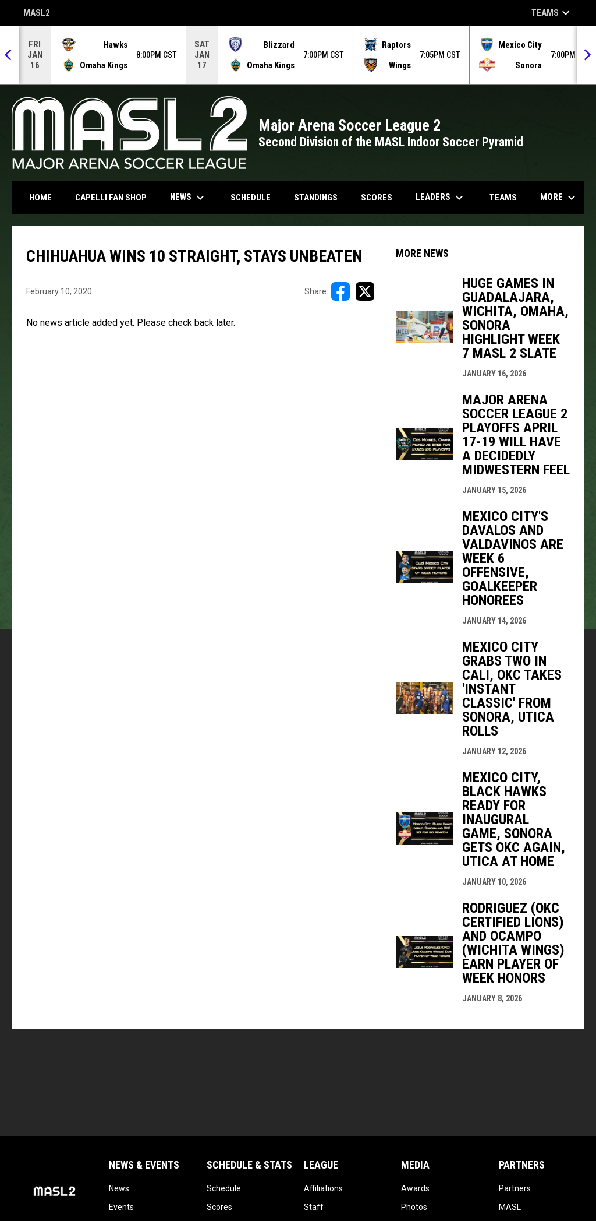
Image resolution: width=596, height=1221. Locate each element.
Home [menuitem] (40, 197)
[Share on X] (365, 291)
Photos (414, 1207)
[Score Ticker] (298, 55)
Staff (314, 1207)
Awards (415, 1188)
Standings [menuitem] (316, 197)
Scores (219, 1207)
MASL (510, 1207)
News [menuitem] (188, 198)
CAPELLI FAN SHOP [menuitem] (115, 197)
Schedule (224, 1188)
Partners (515, 1188)
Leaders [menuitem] (441, 198)
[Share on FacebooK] (340, 291)
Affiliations (323, 1188)
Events (121, 1207)
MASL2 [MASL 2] (36, 14)
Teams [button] (552, 13)
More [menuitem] (559, 198)
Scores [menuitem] (376, 197)
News (119, 1188)
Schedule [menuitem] (250, 197)
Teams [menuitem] (503, 197)
